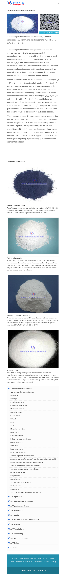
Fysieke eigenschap (17, 402)
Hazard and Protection (18, 452)
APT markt (13, 515)
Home (12, 562)
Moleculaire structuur (17, 429)
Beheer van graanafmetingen (20, 439)
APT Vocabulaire (17, 529)
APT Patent (14, 543)
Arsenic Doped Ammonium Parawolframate (25, 466)
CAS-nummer (15, 415)
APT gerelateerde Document (20, 501)
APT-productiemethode (18, 506)
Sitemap (13, 547)
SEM (12, 425)
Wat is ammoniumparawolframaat (22, 392)
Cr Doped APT (15, 486)
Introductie (14, 395)
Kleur (12, 422)
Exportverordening (16, 449)
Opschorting (14, 432)
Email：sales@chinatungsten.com (24, 558)
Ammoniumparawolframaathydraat (22, 456)
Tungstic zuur (12, 370)
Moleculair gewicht (16, 412)
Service (46, 562)
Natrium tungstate (14, 258)
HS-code (13, 419)
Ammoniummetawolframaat (18, 315)
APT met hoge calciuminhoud (20, 482)
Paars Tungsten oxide (16, 205)
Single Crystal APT (17, 476)
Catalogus (14, 399)
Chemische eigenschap (18, 405)
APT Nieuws (15, 524)
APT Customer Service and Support (23, 520)
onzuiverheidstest (16, 442)
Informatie (19, 562)
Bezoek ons (38, 562)
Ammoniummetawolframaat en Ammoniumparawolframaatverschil (33, 459)
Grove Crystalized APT (18, 472)
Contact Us (28, 562)
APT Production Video (19, 538)
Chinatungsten (41, 570)
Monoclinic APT (15, 479)
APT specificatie (15, 497)
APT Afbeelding (16, 534)
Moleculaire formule (17, 409)
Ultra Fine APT (15, 489)
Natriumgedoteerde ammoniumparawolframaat (26, 462)
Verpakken (14, 446)
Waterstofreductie (16, 436)
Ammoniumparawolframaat (20, 389)
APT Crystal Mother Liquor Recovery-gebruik (26, 492)
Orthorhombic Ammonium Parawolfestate (24, 469)
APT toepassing (15, 510)
